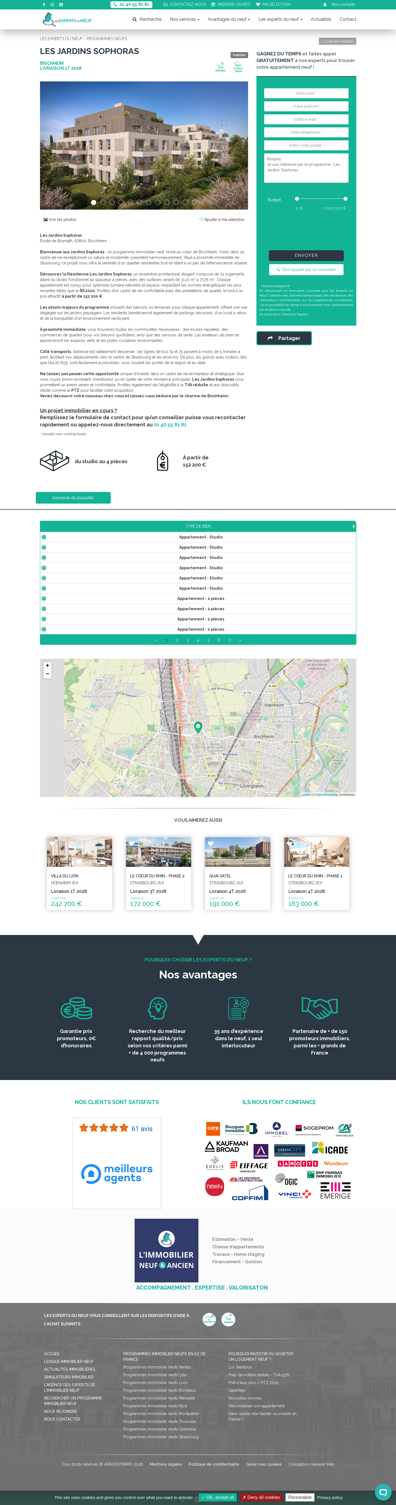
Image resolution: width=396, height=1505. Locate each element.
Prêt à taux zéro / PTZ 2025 (253, 1389)
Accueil (52, 1360)
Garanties (237, 1397)
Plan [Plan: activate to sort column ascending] (288, 526)
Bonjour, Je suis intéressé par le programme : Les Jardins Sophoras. (306, 168)
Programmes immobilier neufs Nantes (157, 1373)
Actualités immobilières (69, 1375)
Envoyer (306, 255)
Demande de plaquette (73, 498)
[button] (55, 145)
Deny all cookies (261, 1497)
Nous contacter (62, 1425)
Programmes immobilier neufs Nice (155, 1412)
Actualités (321, 19)
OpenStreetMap (327, 801)
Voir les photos (60, 219)
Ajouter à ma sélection (222, 219)
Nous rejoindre (60, 1418)
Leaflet (306, 801)
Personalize (300, 1497)
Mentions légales (295, 314)
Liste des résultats (337, 41)
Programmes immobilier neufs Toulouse (159, 1428)
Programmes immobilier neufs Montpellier (161, 1420)
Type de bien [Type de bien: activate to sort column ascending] (73, 526)
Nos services (185, 19)
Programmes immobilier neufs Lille (154, 1381)
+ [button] (47, 672)
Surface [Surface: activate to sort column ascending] (124, 526)
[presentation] (306, 229)
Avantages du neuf (229, 19)
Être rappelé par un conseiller (306, 269)
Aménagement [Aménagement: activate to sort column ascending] (250, 526)
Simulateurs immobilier (69, 1383)
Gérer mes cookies (264, 1470)
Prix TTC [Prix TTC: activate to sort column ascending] (168, 526)
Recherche (147, 19)
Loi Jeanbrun (240, 1373)
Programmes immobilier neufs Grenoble (159, 1435)
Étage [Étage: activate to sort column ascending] (211, 526)
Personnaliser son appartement (256, 1412)
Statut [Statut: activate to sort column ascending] (317, 526)
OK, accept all (217, 1497)
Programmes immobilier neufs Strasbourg (161, 1443)
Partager (284, 338)
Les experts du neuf (280, 19)
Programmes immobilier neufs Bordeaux (159, 1397)
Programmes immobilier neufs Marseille (159, 1404)
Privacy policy (330, 1497)
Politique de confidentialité (214, 1470)
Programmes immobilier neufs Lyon (155, 1389)
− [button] (47, 681)
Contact (348, 19)
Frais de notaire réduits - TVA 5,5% (259, 1381)
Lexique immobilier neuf (69, 1368)
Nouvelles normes (245, 1404)
